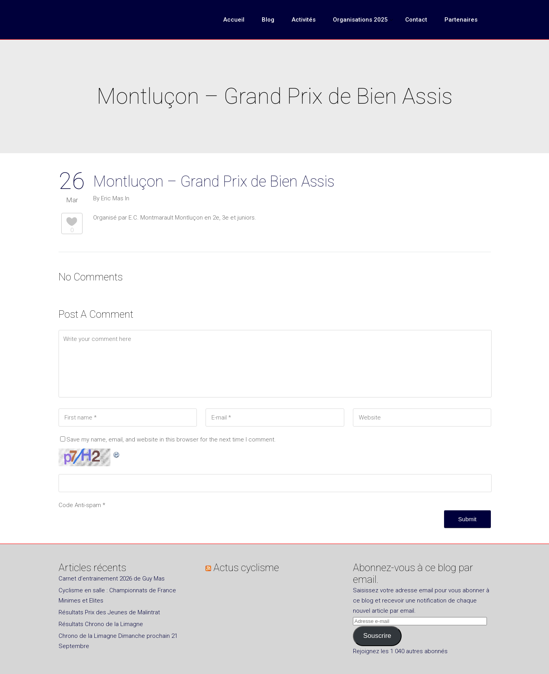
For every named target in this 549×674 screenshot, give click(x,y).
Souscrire (377, 635)
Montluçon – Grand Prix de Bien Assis (213, 181)
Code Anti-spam (80, 505)
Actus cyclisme (246, 567)
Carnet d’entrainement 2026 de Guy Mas (112, 578)
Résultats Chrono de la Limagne (101, 624)
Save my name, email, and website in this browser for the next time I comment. (171, 439)
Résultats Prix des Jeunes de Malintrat (109, 612)
